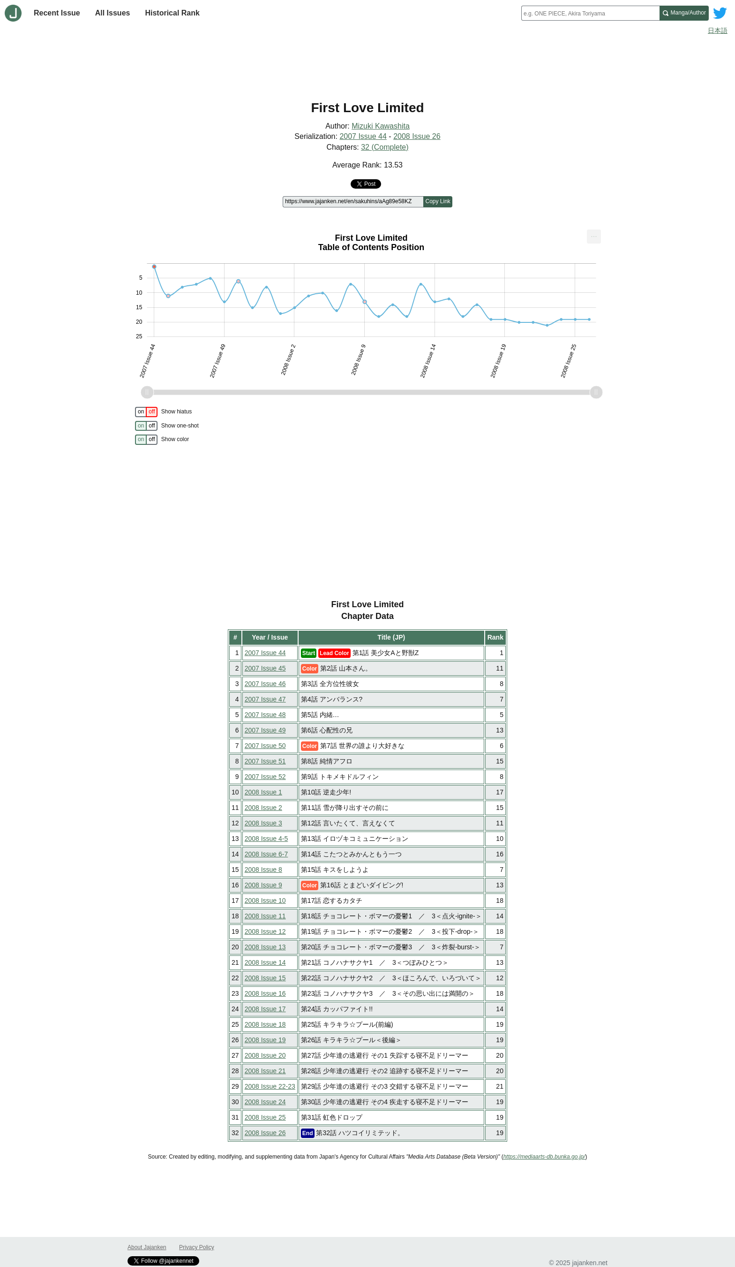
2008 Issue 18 (265, 1024)
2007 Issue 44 (363, 136)
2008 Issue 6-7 (266, 854)
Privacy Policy (196, 1247)
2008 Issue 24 (265, 1102)
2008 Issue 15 (265, 978)
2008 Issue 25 (265, 1117)
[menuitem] (594, 236)
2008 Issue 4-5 (266, 838)
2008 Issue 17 (265, 1009)
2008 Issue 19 (265, 1040)
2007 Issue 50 (265, 745)
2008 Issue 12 (265, 931)
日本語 (718, 30)
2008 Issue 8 (263, 869)
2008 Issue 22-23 (270, 1086)
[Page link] (353, 201)
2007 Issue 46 (265, 683)
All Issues (112, 13)
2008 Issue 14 (265, 962)
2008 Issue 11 (265, 916)
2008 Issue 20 (265, 1055)
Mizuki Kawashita (381, 126)
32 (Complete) (384, 147)
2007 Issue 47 (265, 699)
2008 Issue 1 (263, 792)
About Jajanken (147, 1247)
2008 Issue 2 (263, 807)
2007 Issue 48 (265, 714)
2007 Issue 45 (265, 668)
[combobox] (590, 13)
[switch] (146, 412)
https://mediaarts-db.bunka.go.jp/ (544, 1156)
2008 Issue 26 (417, 136)
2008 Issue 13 (265, 947)
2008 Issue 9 (263, 885)
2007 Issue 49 (265, 730)
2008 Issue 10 (265, 900)
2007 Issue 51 (265, 761)
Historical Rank (172, 13)
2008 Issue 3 (263, 823)
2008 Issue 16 (265, 993)
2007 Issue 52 (265, 776)
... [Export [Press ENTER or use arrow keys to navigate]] (594, 234)
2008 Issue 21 (265, 1071)
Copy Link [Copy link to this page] (437, 201)
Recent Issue (57, 13)
